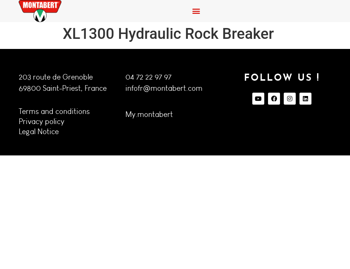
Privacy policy (41, 121)
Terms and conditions (54, 111)
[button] (196, 11)
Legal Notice (39, 131)
